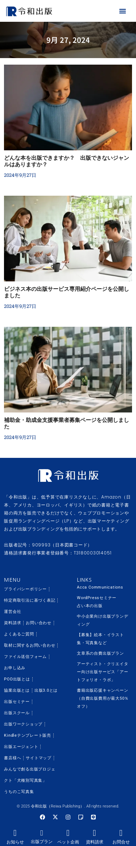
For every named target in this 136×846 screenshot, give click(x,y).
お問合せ (121, 842)
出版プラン (42, 841)
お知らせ (15, 842)
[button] (122, 10)
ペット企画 (68, 842)
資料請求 (94, 842)
